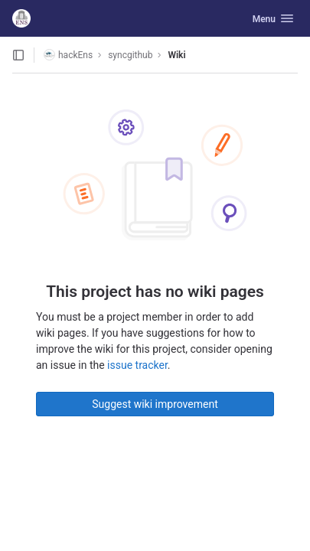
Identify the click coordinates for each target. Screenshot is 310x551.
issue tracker (137, 365)
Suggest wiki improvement (155, 404)
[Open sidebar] (18, 55)
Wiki (176, 55)
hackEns (68, 54)
